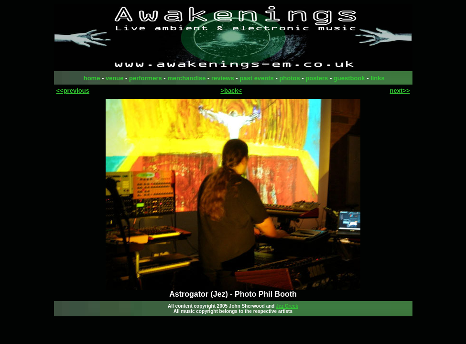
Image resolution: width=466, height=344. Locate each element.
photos (289, 78)
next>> (400, 90)
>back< (231, 90)
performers (145, 78)
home (92, 78)
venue (115, 78)
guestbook (349, 78)
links (377, 78)
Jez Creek (287, 306)
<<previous (72, 90)
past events (256, 78)
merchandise (186, 78)
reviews (222, 78)
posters (316, 78)
